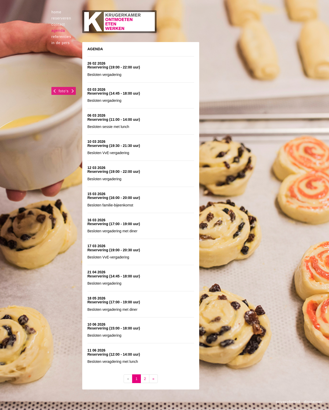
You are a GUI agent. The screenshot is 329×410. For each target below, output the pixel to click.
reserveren (61, 18)
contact (58, 24)
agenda (58, 30)
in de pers (60, 43)
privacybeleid (288, 402)
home (56, 12)
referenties (61, 37)
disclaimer (313, 402)
